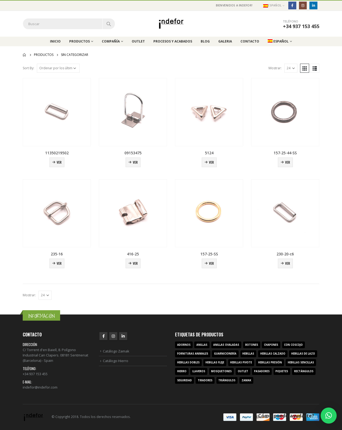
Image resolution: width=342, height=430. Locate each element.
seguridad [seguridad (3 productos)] (184, 380)
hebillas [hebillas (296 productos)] (248, 353)
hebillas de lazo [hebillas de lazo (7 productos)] (303, 353)
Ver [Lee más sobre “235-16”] (59, 263)
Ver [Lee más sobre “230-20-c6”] (287, 263)
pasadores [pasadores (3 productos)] (262, 371)
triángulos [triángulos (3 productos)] (226, 380)
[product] (57, 112)
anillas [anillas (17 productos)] (201, 345)
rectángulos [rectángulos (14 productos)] (303, 371)
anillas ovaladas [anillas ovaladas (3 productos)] (226, 345)
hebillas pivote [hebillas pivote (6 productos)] (241, 362)
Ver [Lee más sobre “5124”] (211, 162)
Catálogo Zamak (116, 351)
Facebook (103, 336)
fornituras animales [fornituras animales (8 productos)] (192, 353)
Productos (79, 41)
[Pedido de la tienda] (58, 68)
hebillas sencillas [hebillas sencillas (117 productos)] (301, 362)
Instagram (113, 336)
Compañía (111, 41)
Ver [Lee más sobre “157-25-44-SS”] (287, 162)
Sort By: (28, 68)
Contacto (249, 41)
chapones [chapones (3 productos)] (271, 345)
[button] (329, 416)
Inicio (55, 41)
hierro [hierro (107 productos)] (181, 371)
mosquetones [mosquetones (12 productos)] (221, 371)
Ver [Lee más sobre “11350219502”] (59, 162)
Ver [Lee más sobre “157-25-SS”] (211, 263)
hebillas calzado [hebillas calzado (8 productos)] (272, 353)
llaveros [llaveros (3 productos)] (198, 371)
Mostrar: (275, 68)
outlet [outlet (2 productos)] (243, 371)
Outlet (138, 41)
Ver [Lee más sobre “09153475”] (135, 162)
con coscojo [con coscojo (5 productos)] (293, 345)
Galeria (225, 41)
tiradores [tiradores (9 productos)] (205, 380)
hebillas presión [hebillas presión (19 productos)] (270, 362)
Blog (205, 41)
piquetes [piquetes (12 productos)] (281, 371)
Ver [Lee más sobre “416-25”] (135, 263)
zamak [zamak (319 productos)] (246, 380)
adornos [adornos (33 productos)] (184, 345)
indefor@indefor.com (40, 387)
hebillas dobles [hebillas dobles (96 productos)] (188, 362)
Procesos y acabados (172, 41)
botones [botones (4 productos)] (251, 345)
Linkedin (123, 336)
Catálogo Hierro (115, 360)
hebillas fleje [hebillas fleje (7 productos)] (214, 362)
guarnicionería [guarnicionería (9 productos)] (225, 353)
